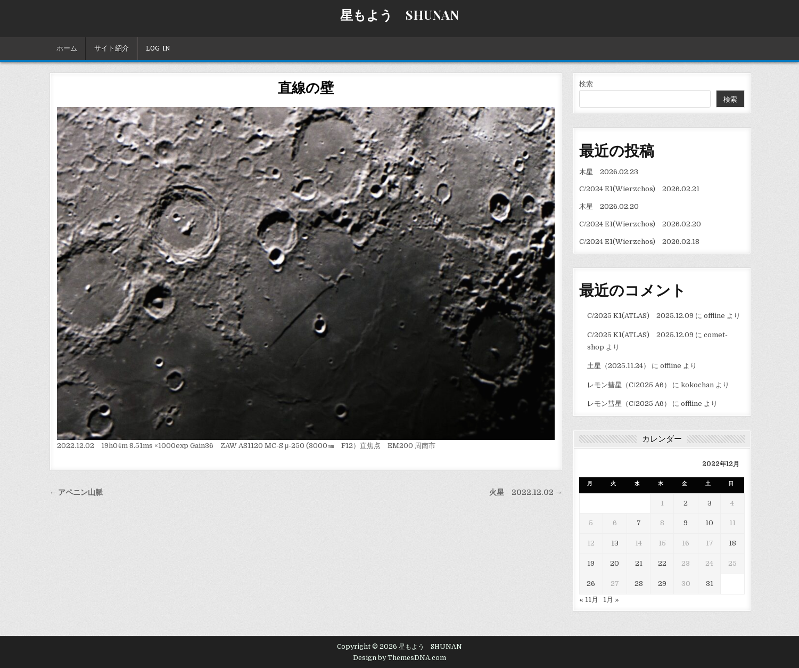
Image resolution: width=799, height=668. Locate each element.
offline (714, 316)
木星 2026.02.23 (608, 172)
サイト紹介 (111, 48)
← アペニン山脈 (76, 492)
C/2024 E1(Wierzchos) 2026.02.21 (639, 189)
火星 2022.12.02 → (526, 492)
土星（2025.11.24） (618, 366)
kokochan (697, 385)
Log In (158, 48)
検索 (586, 84)
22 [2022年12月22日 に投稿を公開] (662, 563)
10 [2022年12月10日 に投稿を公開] (709, 523)
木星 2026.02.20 (609, 206)
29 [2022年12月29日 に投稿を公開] (662, 584)
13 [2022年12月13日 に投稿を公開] (615, 543)
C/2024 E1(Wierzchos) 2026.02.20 (640, 224)
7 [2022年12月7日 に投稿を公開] (639, 523)
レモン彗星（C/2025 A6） (629, 385)
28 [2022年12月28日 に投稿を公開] (639, 584)
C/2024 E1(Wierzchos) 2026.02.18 (639, 242)
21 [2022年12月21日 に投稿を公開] (639, 563)
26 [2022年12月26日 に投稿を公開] (591, 584)
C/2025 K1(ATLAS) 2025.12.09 (640, 316)
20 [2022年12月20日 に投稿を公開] (614, 563)
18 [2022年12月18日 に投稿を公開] (732, 543)
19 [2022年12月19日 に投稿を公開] (591, 563)
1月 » (611, 600)
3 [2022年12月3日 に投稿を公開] (709, 503)
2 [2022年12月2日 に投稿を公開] (685, 503)
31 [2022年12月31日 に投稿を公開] (709, 584)
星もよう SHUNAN (399, 14)
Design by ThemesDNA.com (399, 658)
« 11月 (588, 600)
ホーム (66, 48)
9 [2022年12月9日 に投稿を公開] (685, 523)
